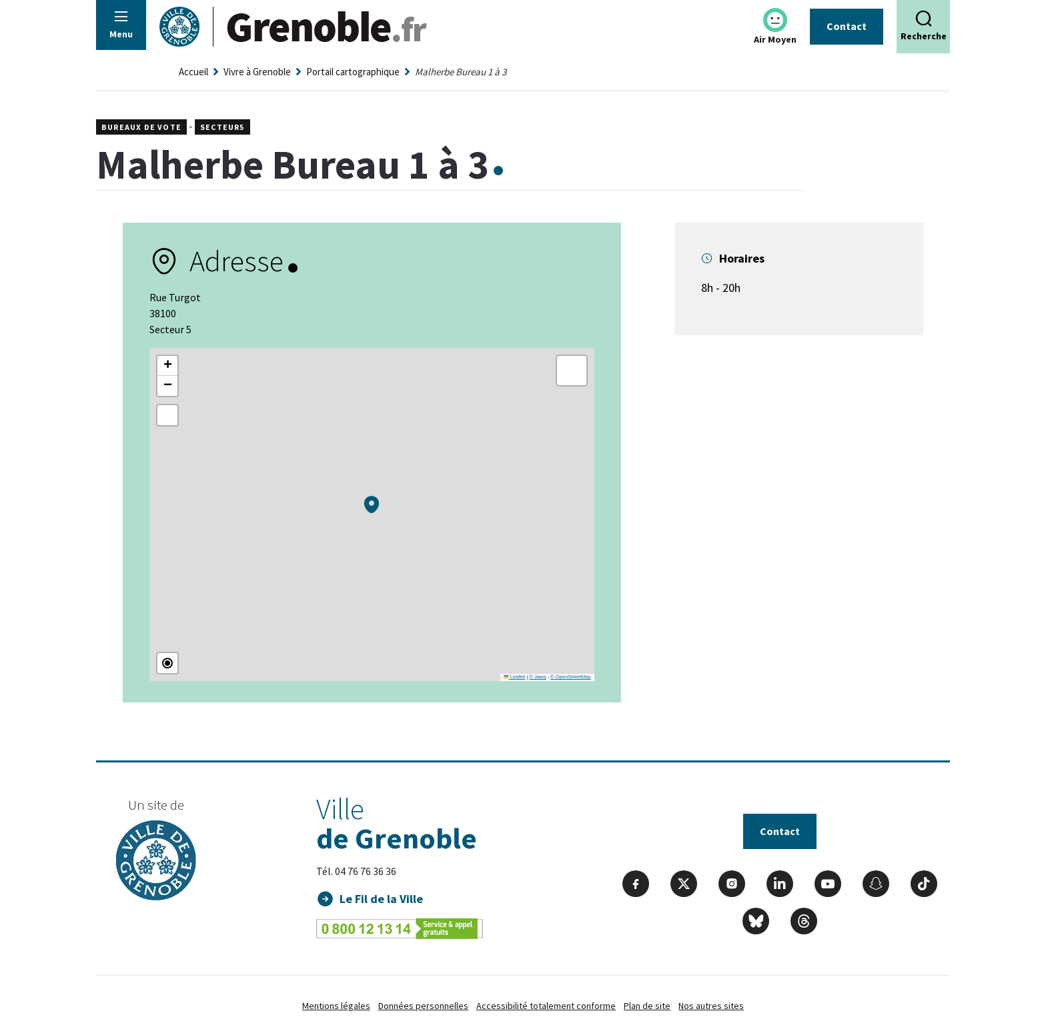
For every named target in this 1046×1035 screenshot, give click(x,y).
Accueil (193, 71)
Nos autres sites (711, 1006)
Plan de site (647, 1006)
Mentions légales (336, 1006)
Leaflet (514, 677)
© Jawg (537, 677)
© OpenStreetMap (570, 677)
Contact (847, 26)
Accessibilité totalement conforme (546, 1006)
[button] (372, 505)
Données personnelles (423, 1006)
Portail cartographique (353, 71)
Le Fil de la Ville (381, 898)
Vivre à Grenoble (257, 71)
